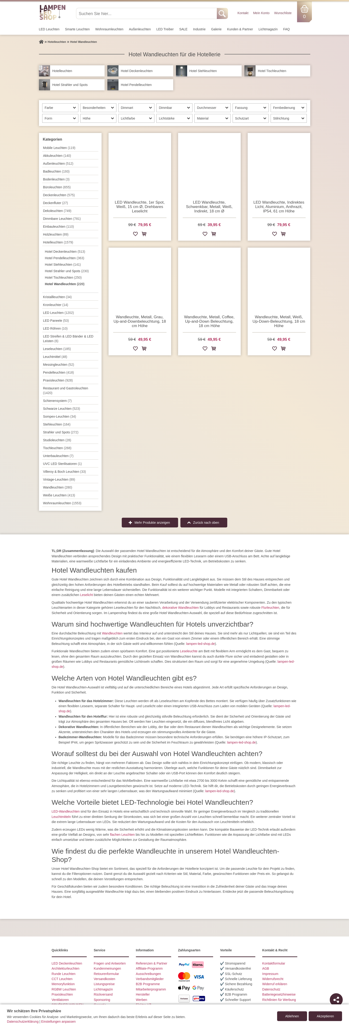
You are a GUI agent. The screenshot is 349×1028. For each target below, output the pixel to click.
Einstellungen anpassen (58, 1021)
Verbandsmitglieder (150, 979)
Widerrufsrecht (272, 979)
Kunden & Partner (240, 29)
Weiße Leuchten (59, 495)
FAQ (286, 29)
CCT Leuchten (62, 979)
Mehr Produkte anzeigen (152, 522)
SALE (183, 29)
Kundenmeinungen (107, 968)
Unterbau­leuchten (58, 456)
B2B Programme (148, 984)
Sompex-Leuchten (59, 416)
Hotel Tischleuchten (63, 277)
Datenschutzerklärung (22, 1021)
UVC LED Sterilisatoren (62, 464)
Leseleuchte (189, 651)
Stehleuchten (56, 424)
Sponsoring (102, 1000)
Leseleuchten (57, 349)
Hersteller (143, 994)
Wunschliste (282, 13)
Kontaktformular (273, 963)
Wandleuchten (112, 633)
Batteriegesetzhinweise (279, 994)
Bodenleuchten (56, 179)
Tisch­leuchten (57, 448)
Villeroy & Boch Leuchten (64, 471)
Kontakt (242, 13)
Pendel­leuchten (58, 372)
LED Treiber (165, 29)
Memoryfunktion (63, 984)
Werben (141, 1000)
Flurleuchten (270, 607)
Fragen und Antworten (110, 963)
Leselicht (86, 595)
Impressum (270, 974)
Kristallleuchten (57, 297)
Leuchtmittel (55, 357)
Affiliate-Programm (149, 968)
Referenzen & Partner (151, 963)
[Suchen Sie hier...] (147, 13)
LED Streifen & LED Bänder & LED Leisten (68, 338)
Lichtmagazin (268, 29)
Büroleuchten (57, 187)
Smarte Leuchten (77, 29)
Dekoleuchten (57, 211)
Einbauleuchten (58, 226)
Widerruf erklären (274, 984)
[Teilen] (336, 1000)
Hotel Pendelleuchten (64, 258)
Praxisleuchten (58, 380)
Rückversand (103, 994)
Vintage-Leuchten (59, 479)
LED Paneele (56, 320)
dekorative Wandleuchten (180, 607)
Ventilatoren (60, 1000)
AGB (265, 968)
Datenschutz (271, 989)
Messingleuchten (58, 364)
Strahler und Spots (61, 432)
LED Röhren (55, 328)
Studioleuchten (57, 440)
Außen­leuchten (140, 29)
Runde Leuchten (64, 974)
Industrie (199, 29)
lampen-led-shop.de (200, 644)
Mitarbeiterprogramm (151, 989)
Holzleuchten (56, 234)
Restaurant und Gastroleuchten (65, 390)
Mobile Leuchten (59, 148)
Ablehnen (292, 1016)
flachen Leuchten (122, 834)
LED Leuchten (49, 29)
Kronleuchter (55, 305)
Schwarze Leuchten (61, 408)
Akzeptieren (325, 1016)
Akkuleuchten (57, 156)
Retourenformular (106, 974)
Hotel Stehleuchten (63, 264)
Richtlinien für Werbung (279, 1000)
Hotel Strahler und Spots (67, 271)
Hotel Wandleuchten (65, 284)
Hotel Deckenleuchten (65, 251)
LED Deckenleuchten (67, 963)
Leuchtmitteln (61, 817)
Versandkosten (104, 979)
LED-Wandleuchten (66, 811)
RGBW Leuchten (64, 989)
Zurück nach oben (206, 522)
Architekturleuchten (66, 968)
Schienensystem (57, 401)
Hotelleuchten (58, 242)
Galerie (216, 29)
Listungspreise (104, 984)
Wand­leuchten (57, 487)
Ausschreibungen (148, 974)
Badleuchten (56, 171)
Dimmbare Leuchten (62, 219)
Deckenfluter (55, 203)
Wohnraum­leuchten (109, 29)
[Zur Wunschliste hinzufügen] (135, 234)
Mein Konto (261, 13)
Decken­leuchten (59, 195)
